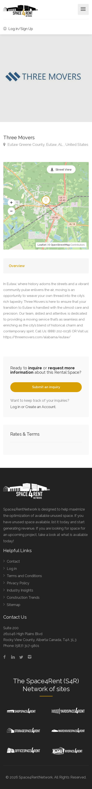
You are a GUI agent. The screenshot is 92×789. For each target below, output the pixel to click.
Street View (64, 169)
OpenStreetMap (60, 244)
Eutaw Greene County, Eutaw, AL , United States (45, 144)
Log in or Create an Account (33, 407)
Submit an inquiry (46, 387)
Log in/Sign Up (18, 29)
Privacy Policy (18, 583)
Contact (13, 561)
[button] (11, 202)
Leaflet (42, 244)
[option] (46, 78)
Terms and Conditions (24, 576)
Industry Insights (20, 590)
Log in (12, 569)
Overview (17, 266)
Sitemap (13, 605)
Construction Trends (23, 597)
